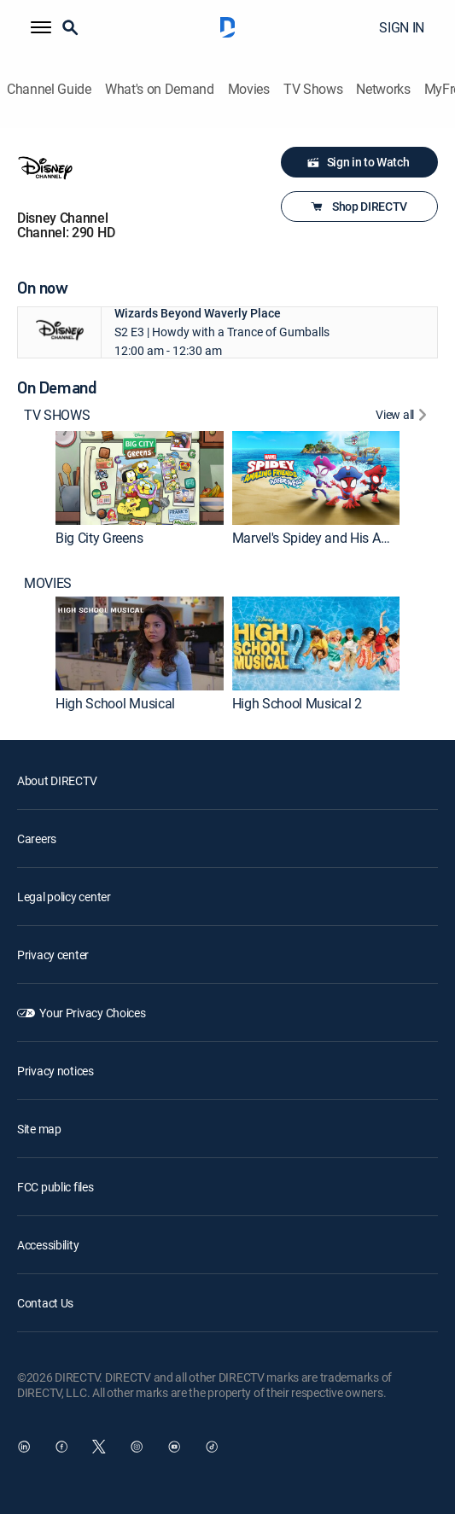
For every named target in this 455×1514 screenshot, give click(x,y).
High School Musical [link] (115, 703)
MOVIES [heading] (48, 583)
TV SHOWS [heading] (57, 415)
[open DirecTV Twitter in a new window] (99, 1446)
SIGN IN (401, 27)
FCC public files (55, 1187)
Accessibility (48, 1245)
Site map (39, 1129)
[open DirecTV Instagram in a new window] (136, 1446)
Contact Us (45, 1303)
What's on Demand (159, 89)
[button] (41, 27)
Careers (36, 838)
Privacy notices (55, 1071)
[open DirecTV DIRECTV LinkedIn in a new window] (24, 1446)
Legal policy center (64, 896)
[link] (139, 478)
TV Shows (312, 89)
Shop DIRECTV (357, 206)
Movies (249, 89)
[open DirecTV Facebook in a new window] (61, 1446)
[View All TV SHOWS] (403, 417)
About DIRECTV (56, 780)
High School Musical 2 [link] (297, 703)
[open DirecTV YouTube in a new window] (174, 1446)
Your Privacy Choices (92, 1012)
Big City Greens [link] (99, 537)
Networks (383, 89)
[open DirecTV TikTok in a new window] (212, 1446)
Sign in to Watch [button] (358, 162)
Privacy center (53, 954)
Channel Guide (49, 89)
